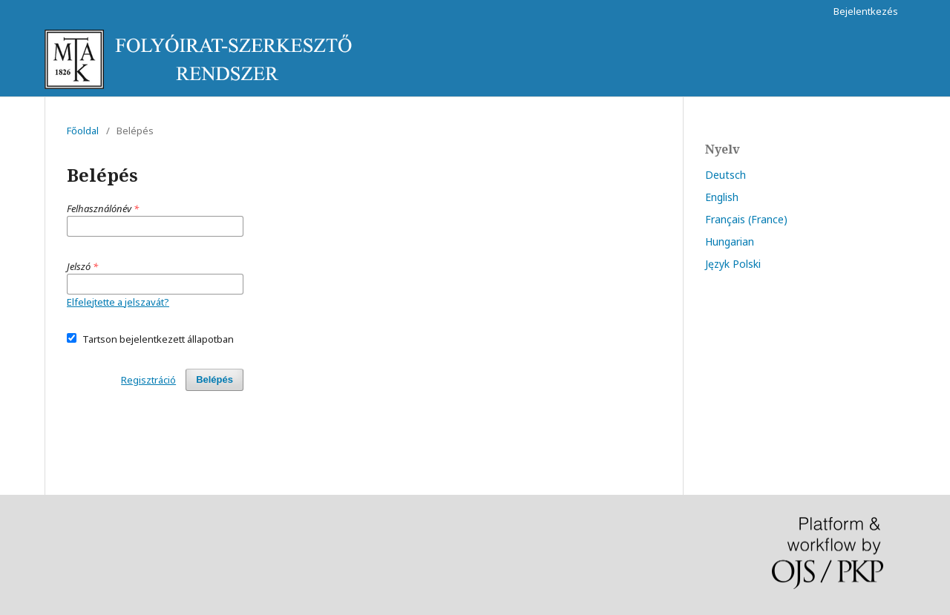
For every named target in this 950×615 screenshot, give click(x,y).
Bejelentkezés (865, 11)
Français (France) (746, 219)
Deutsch (725, 175)
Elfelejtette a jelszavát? (118, 302)
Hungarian (729, 241)
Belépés (214, 379)
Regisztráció (148, 380)
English (721, 197)
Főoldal (83, 130)
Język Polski (733, 264)
